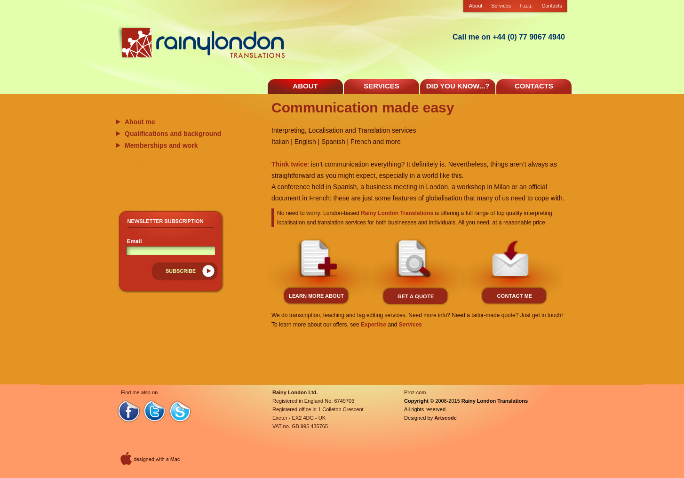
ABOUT (305, 86)
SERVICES (381, 86)
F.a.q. (526, 5)
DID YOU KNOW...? (458, 86)
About (476, 5)
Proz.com (415, 392)
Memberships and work (161, 145)
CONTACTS (534, 86)
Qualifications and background (173, 133)
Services (501, 5)
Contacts (551, 5)
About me (140, 122)
